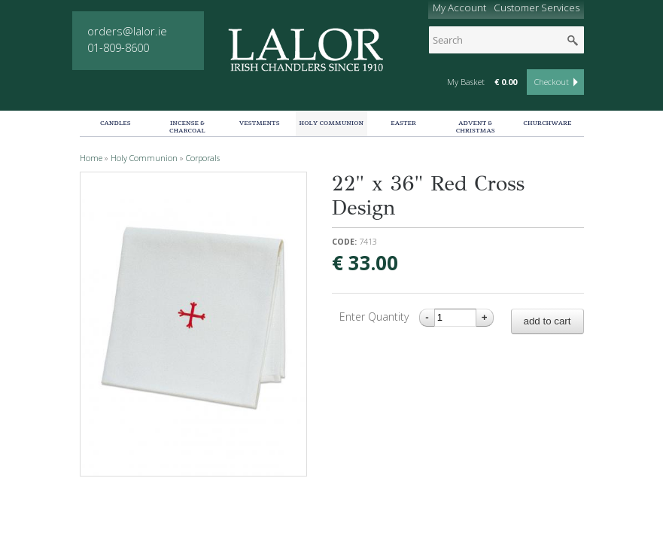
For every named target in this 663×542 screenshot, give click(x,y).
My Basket (466, 82)
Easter (403, 123)
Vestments (259, 123)
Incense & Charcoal (187, 127)
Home (91, 158)
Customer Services (536, 7)
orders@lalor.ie (127, 30)
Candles (115, 123)
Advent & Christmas (475, 127)
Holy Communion (332, 123)
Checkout (551, 82)
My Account (459, 7)
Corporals (203, 158)
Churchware (547, 123)
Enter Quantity (375, 316)
